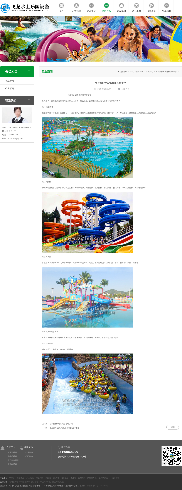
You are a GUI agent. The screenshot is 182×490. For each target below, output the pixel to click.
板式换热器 (103, 478)
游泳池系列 (12, 452)
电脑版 (82, 486)
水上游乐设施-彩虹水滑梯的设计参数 (64, 428)
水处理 (73, 478)
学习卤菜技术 (24, 482)
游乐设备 (34, 482)
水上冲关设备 (45, 482)
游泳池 (56, 478)
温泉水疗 (82, 478)
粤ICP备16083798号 (100, 486)
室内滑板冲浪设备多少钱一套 (61, 424)
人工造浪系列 (13, 460)
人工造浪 (30, 478)
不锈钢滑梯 (114, 478)
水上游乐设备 (101, 101)
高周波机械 (13, 482)
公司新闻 (9, 88)
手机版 (89, 486)
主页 (132, 72)
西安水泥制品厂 (58, 482)
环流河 (48, 478)
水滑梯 (12, 478)
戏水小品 (64, 478)
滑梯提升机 (91, 478)
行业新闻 (9, 81)
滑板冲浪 (39, 478)
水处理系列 (12, 456)
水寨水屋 (20, 478)
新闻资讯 (139, 72)
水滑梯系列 (12, 464)
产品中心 (11, 447)
